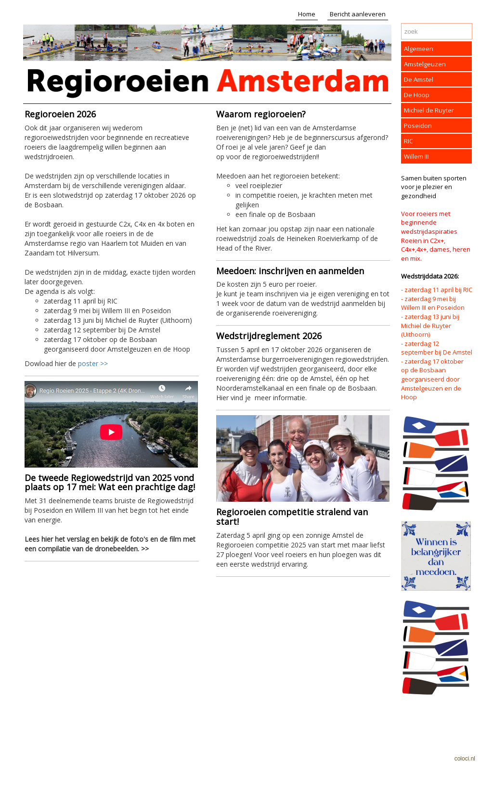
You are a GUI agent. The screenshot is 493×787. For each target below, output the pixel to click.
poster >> (93, 363)
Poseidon (418, 125)
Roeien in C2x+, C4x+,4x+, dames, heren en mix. (435, 249)
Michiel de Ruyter (429, 110)
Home (306, 14)
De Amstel (418, 79)
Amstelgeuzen (425, 64)
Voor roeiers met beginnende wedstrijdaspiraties (429, 222)
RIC (408, 141)
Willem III (416, 156)
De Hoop (416, 94)
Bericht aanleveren (358, 14)
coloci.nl (464, 758)
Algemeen (418, 48)
